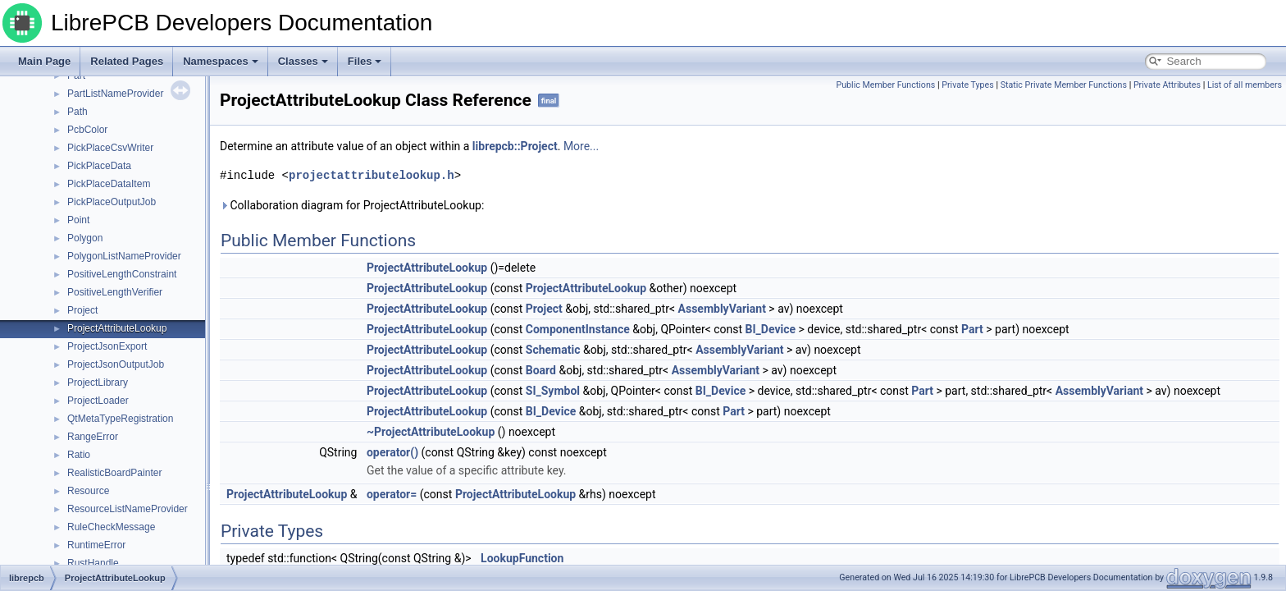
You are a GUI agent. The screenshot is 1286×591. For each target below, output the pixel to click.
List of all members (1244, 85)
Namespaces (220, 61)
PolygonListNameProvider (124, 256)
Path (77, 111)
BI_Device (771, 329)
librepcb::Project (515, 146)
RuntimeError (96, 545)
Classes (303, 61)
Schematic (553, 349)
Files (365, 61)
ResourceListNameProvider (127, 509)
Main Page (44, 61)
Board (541, 370)
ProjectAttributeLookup (116, 328)
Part (972, 329)
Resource (88, 491)
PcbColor (87, 129)
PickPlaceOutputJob (111, 202)
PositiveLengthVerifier (114, 292)
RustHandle (93, 563)
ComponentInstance (578, 329)
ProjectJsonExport (107, 346)
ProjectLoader (98, 400)
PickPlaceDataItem (108, 184)
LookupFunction (522, 558)
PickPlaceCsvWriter (110, 147)
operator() (392, 452)
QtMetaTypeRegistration (120, 418)
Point (78, 220)
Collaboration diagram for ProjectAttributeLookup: (352, 205)
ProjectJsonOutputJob (115, 364)
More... (581, 146)
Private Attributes (1167, 85)
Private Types (968, 85)
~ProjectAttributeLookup (431, 431)
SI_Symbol (553, 390)
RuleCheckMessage (111, 527)
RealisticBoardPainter (114, 473)
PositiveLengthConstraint (121, 274)
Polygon (85, 238)
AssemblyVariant (722, 308)
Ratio (78, 454)
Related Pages (126, 61)
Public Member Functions (886, 85)
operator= (392, 494)
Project (82, 310)
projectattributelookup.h (371, 175)
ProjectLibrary (97, 382)
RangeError (92, 436)
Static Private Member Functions (1064, 85)
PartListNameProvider (115, 93)
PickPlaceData (99, 166)
